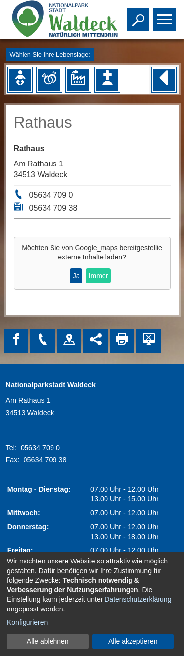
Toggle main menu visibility (165, 15)
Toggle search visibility (139, 15)
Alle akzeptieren (133, 641)
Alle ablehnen (48, 641)
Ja (76, 276)
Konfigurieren (27, 622)
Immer (98, 276)
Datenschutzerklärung (138, 599)
